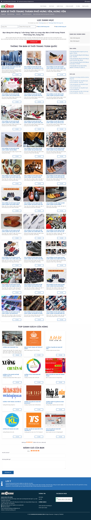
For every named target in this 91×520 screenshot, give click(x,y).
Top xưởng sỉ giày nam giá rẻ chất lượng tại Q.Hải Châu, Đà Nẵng (33, 203)
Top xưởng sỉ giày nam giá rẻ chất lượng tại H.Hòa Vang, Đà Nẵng (11, 176)
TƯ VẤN (78, 6)
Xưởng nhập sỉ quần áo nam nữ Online (55, 402)
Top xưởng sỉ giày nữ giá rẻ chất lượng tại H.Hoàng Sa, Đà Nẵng (33, 67)
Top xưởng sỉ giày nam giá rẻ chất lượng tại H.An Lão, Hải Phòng (33, 285)
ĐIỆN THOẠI (60, 6)
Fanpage (87, 1)
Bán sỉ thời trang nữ (61, 26)
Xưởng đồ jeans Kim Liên (10, 429)
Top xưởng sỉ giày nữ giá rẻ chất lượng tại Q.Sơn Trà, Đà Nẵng (33, 94)
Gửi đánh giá (8, 472)
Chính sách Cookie (43, 507)
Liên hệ (40, 499)
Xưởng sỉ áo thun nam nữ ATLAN (32, 375)
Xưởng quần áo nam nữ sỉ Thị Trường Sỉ (33, 429)
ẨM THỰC (51, 6)
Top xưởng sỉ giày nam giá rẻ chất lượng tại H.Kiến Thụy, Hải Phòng (56, 258)
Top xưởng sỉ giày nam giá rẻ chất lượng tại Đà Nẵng (55, 203)
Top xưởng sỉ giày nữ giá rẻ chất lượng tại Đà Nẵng (10, 149)
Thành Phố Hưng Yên (26, 14)
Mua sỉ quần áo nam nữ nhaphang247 (53, 429)
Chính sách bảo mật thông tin (45, 505)
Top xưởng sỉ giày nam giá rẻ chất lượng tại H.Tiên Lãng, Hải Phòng (11, 258)
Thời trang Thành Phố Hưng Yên (56, 23)
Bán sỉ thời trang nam (43, 26)
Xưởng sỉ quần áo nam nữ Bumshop (32, 402)
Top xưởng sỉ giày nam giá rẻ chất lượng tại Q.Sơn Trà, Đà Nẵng (55, 176)
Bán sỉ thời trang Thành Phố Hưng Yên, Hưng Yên (43, 14)
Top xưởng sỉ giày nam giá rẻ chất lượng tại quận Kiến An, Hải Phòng (55, 312)
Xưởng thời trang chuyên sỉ (12, 401)
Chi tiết (16, 74)
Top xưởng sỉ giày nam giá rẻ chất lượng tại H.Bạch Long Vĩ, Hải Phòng (11, 285)
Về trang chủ (33, 41)
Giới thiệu (41, 497)
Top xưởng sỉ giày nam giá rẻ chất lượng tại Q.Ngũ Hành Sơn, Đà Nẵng (33, 176)
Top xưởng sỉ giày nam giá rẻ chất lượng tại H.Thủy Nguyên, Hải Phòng (33, 258)
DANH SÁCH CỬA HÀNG (64, 499)
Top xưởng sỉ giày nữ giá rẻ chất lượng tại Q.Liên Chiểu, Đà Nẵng (10, 122)
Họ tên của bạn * (6, 452)
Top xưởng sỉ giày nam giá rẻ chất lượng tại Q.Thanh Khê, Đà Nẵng (33, 149)
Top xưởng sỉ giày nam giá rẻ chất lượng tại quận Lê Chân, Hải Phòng (33, 312)
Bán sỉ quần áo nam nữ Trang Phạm (55, 375)
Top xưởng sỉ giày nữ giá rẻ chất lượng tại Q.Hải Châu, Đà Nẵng (33, 122)
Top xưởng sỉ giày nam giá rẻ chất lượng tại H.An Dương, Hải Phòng (55, 285)
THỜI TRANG (43, 6)
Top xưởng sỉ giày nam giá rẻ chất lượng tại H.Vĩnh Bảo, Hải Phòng (33, 231)
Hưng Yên (18, 14)
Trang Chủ (3, 14)
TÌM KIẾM (86, 6)
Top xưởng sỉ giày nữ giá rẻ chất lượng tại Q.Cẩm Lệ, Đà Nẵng (55, 122)
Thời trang (41, 23)
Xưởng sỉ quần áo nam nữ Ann (54, 348)
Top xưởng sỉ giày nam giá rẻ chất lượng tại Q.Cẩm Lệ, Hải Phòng (11, 231)
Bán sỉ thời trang (10, 14)
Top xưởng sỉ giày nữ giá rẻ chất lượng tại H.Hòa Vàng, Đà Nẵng (55, 67)
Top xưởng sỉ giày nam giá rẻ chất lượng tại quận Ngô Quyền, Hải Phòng (11, 312)
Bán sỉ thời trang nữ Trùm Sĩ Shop (33, 348)
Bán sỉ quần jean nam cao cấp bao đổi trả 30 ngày (11, 67)
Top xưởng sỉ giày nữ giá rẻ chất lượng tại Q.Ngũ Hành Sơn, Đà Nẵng (55, 94)
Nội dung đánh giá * (6, 459)
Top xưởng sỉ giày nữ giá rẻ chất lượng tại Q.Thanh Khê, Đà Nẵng (11, 94)
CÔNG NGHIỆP (69, 6)
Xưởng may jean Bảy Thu (10, 347)
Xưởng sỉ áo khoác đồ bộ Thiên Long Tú (11, 375)
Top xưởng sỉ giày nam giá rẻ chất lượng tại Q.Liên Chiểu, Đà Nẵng (11, 203)
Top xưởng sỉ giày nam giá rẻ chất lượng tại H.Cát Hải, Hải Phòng (55, 231)
